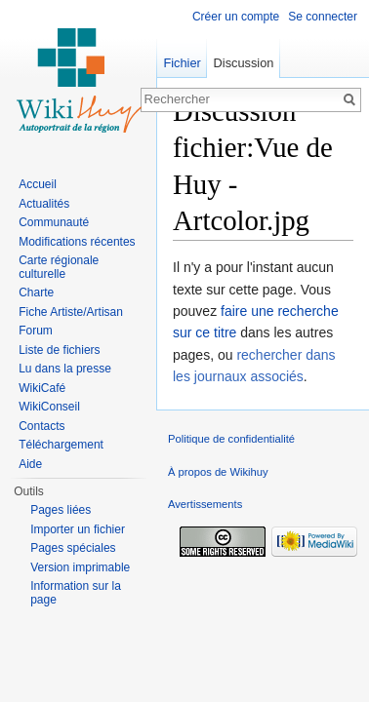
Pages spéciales (72, 548)
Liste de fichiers (59, 350)
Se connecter (322, 16)
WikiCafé (42, 388)
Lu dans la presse (65, 368)
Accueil (38, 184)
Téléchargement (61, 444)
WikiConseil (49, 406)
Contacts (41, 426)
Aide (30, 464)
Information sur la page (75, 592)
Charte (36, 292)
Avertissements (205, 504)
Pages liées (60, 510)
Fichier (181, 63)
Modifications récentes (77, 242)
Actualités (44, 204)
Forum (36, 330)
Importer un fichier (77, 529)
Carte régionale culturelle (59, 267)
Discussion (244, 63)
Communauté (54, 222)
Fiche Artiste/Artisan (71, 312)
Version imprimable (80, 567)
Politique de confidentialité (231, 439)
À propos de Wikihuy (218, 472)
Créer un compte (235, 16)
